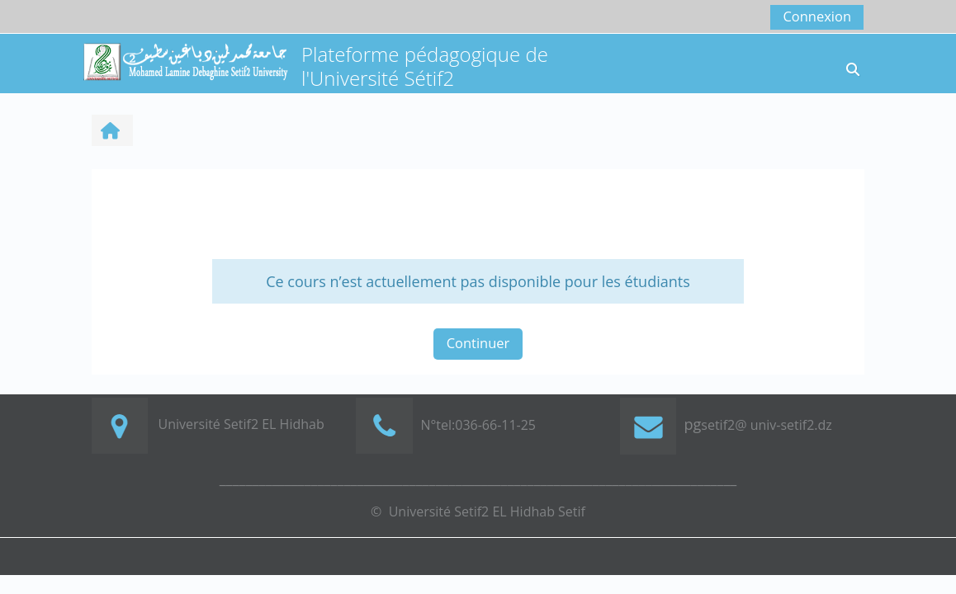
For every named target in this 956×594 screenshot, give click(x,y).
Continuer (478, 342)
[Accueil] (185, 60)
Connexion (817, 16)
